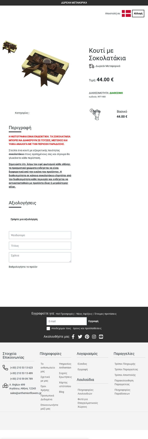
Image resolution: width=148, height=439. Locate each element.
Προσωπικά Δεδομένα (47, 397)
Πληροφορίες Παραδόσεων (122, 391)
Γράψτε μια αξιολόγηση (24, 219)
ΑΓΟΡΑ (117, 134)
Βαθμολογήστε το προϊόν (23, 266)
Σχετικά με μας (45, 378)
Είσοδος (82, 363)
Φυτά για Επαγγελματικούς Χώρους (88, 403)
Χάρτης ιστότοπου (65, 384)
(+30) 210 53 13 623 (21, 367)
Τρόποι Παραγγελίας (126, 369)
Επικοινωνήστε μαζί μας (47, 406)
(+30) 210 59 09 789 (21, 378)
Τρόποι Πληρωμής (125, 363)
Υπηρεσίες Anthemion (65, 365)
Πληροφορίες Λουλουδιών (86, 391)
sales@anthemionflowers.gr (26, 393)
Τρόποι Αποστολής (125, 375)
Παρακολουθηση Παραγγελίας (124, 382)
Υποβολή (16, 276)
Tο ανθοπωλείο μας (47, 367)
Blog (61, 391)
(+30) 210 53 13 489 (21, 373)
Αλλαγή (138, 13)
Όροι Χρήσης (45, 388)
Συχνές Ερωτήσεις (65, 375)
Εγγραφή (83, 369)
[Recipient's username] (67, 321)
